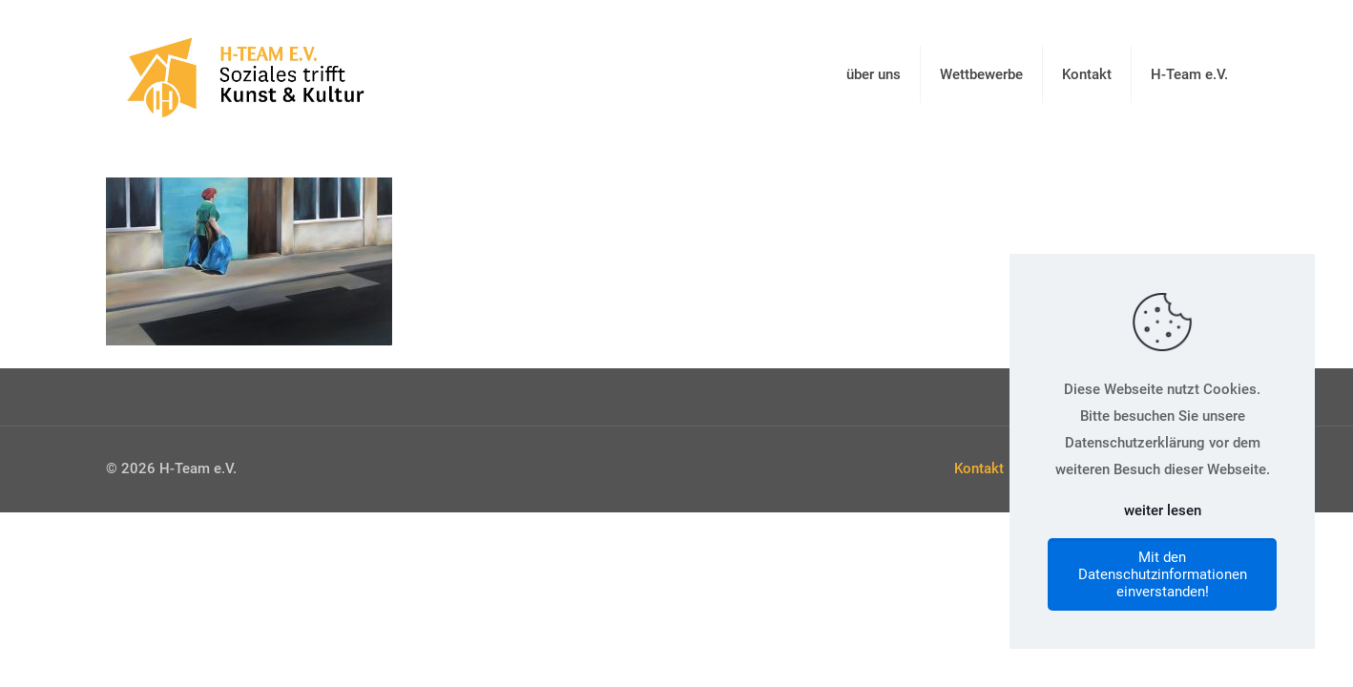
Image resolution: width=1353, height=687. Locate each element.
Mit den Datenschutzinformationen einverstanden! (1162, 574)
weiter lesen (1162, 510)
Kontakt (979, 468)
